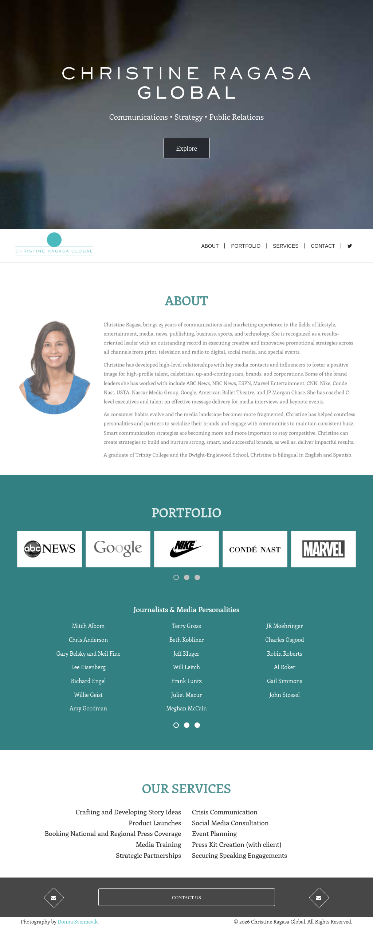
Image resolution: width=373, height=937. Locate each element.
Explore (186, 148)
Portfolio (246, 246)
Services (286, 246)
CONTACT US (186, 897)
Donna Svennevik (77, 921)
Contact (323, 246)
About (210, 246)
